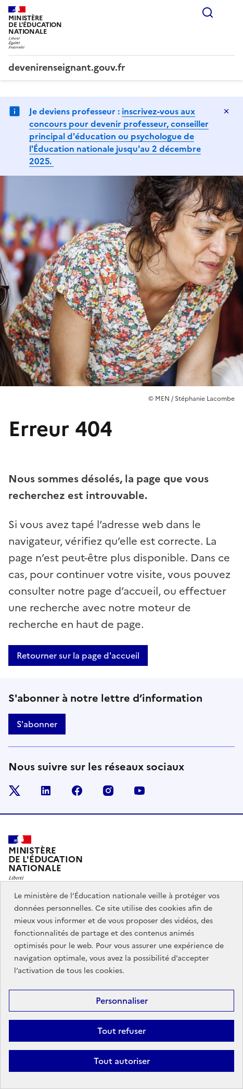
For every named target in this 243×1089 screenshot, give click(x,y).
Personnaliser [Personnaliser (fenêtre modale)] (122, 1000)
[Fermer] (226, 111)
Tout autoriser (122, 1061)
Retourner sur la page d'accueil (78, 655)
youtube (139, 790)
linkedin (45, 790)
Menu (228, 12)
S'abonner (37, 724)
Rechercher (207, 12)
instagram (108, 790)
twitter (14, 790)
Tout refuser (121, 1031)
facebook (77, 790)
